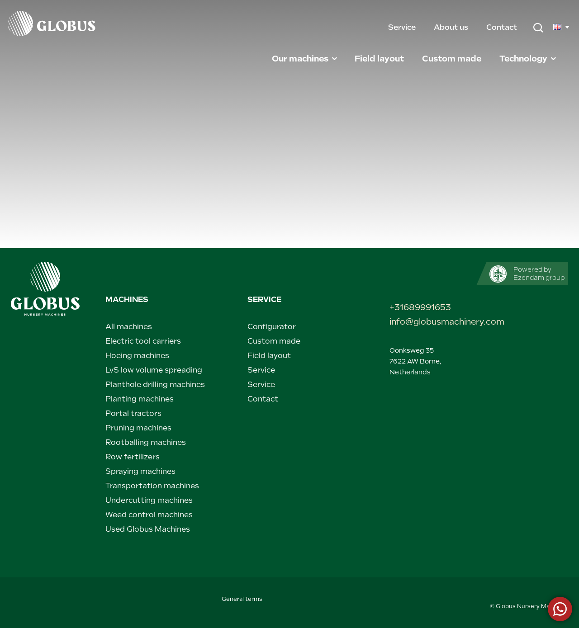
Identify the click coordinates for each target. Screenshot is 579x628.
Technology (528, 58)
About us (452, 27)
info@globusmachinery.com (431, 321)
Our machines (305, 58)
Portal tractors (133, 413)
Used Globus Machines (147, 529)
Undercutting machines (149, 500)
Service (403, 27)
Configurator (271, 326)
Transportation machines (152, 486)
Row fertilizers (132, 457)
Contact (501, 27)
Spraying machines (140, 471)
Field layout (380, 58)
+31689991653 (420, 307)
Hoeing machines (137, 355)
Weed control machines (149, 514)
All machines (128, 326)
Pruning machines (138, 428)
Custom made (452, 58)
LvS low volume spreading (153, 370)
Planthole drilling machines (155, 384)
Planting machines (139, 399)
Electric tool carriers (143, 341)
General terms (242, 599)
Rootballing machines (145, 442)
